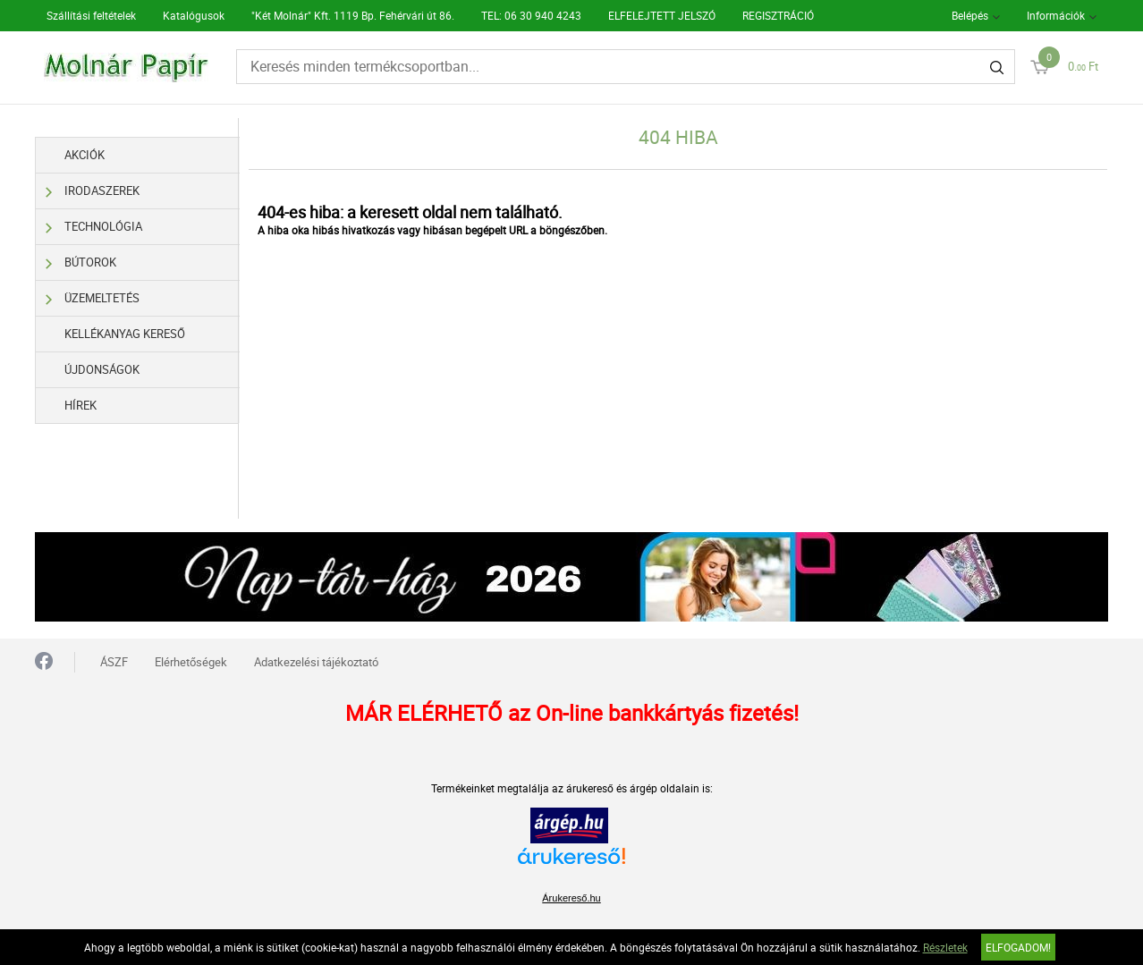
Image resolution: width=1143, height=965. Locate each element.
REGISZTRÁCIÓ (778, 15)
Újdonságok (102, 369)
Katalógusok (193, 15)
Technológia (94, 226)
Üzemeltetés (93, 298)
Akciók (84, 155)
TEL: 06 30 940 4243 (531, 15)
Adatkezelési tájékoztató (316, 662)
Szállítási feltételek (91, 15)
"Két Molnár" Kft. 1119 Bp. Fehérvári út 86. (352, 15)
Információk (1056, 15)
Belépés (970, 15)
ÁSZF (114, 662)
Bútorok (81, 262)
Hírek (80, 405)
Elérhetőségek (191, 662)
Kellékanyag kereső (124, 334)
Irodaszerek (93, 191)
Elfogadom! (1018, 947)
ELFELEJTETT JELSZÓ (661, 15)
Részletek (945, 947)
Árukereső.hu (571, 898)
